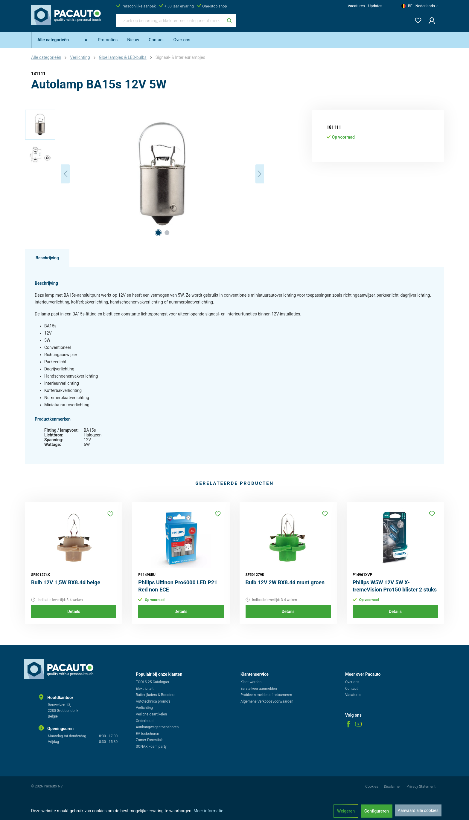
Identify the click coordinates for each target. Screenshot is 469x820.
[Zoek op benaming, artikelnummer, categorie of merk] (169, 20)
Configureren (376, 811)
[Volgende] (259, 173)
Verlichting (144, 708)
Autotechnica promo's (153, 701)
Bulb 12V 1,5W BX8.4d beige (65, 582)
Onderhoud (144, 721)
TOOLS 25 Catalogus (152, 682)
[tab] (47, 258)
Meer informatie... (210, 810)
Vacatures (356, 6)
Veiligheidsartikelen (151, 714)
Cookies (372, 786)
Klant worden (250, 682)
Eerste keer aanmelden (258, 688)
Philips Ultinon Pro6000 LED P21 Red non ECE (177, 586)
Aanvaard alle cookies (418, 810)
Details (73, 611)
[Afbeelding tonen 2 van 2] (167, 232)
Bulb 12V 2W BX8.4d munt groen (285, 582)
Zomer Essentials (150, 740)
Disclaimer (393, 786)
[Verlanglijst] (416, 19)
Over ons (352, 682)
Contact (351, 688)
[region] (144, 174)
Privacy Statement (421, 786)
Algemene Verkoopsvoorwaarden (266, 701)
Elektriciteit (144, 688)
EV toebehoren (147, 734)
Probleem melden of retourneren (266, 695)
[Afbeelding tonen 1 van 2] (158, 232)
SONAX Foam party (151, 746)
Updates (375, 6)
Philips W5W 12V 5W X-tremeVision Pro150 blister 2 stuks (395, 586)
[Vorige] (65, 173)
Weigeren (346, 811)
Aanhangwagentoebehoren (157, 727)
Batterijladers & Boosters (155, 695)
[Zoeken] (229, 20)
